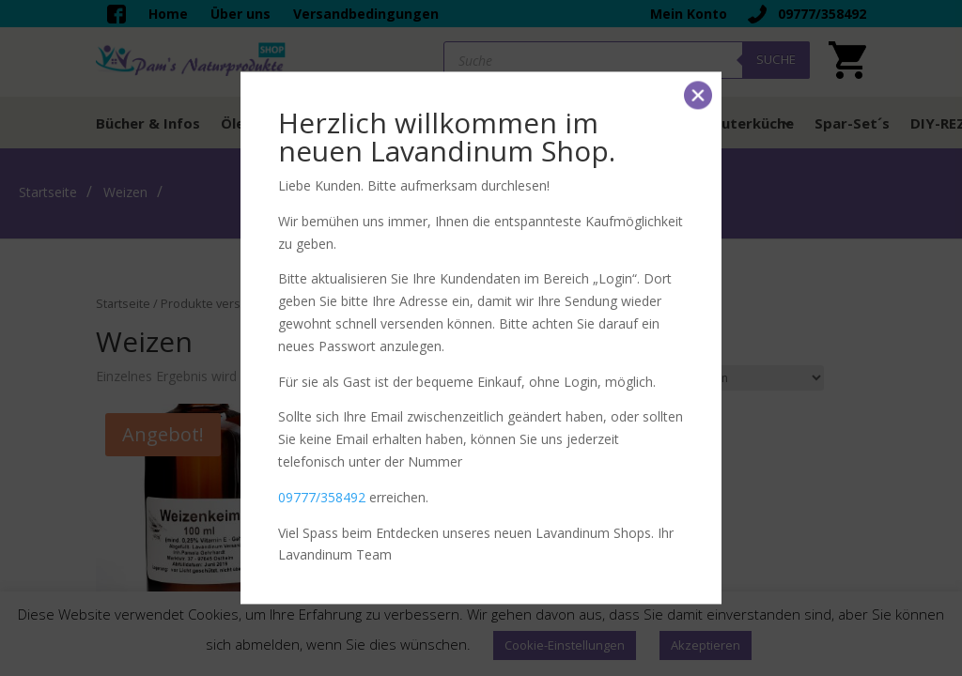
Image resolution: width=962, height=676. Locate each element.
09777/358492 (321, 497)
